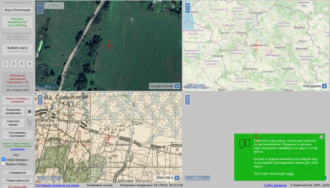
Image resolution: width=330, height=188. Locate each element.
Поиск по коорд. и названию (17, 100)
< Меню (54, 5)
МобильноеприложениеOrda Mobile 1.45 (17, 82)
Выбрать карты (17, 49)
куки (290, 173)
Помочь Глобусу (14, 164)
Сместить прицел (13, 123)
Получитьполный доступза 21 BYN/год (17, 22)
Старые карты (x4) (17, 180)
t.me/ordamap (17, 149)
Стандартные (17, 172)
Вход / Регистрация (17, 9)
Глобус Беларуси (15, 159)
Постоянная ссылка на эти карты (57, 185)
